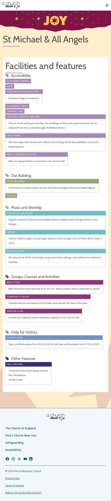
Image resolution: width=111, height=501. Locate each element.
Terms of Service (14, 485)
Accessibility (13, 450)
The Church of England (20, 428)
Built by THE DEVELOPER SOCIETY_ (23, 492)
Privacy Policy (12, 478)
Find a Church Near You (20, 435)
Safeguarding (14, 442)
